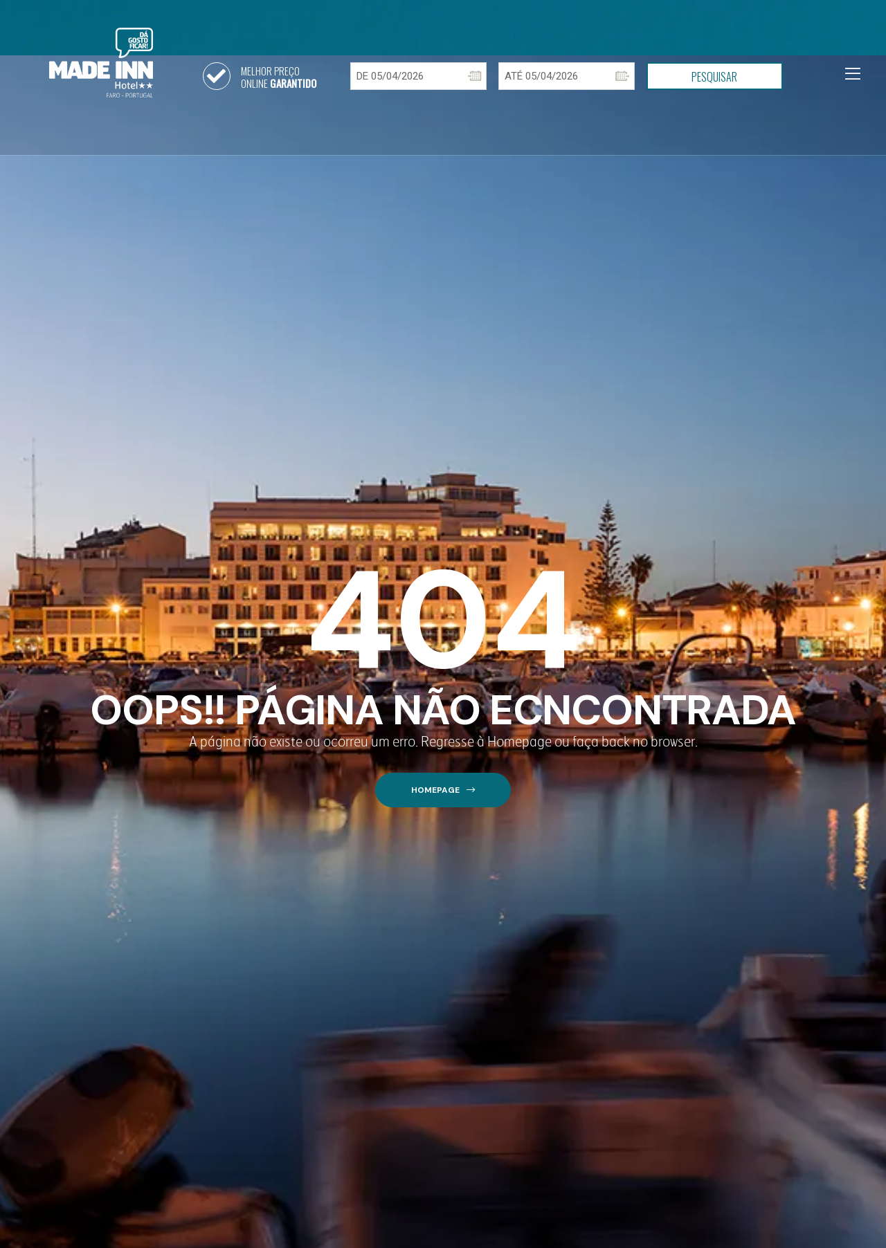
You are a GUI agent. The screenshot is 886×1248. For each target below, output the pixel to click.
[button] (443, 790)
